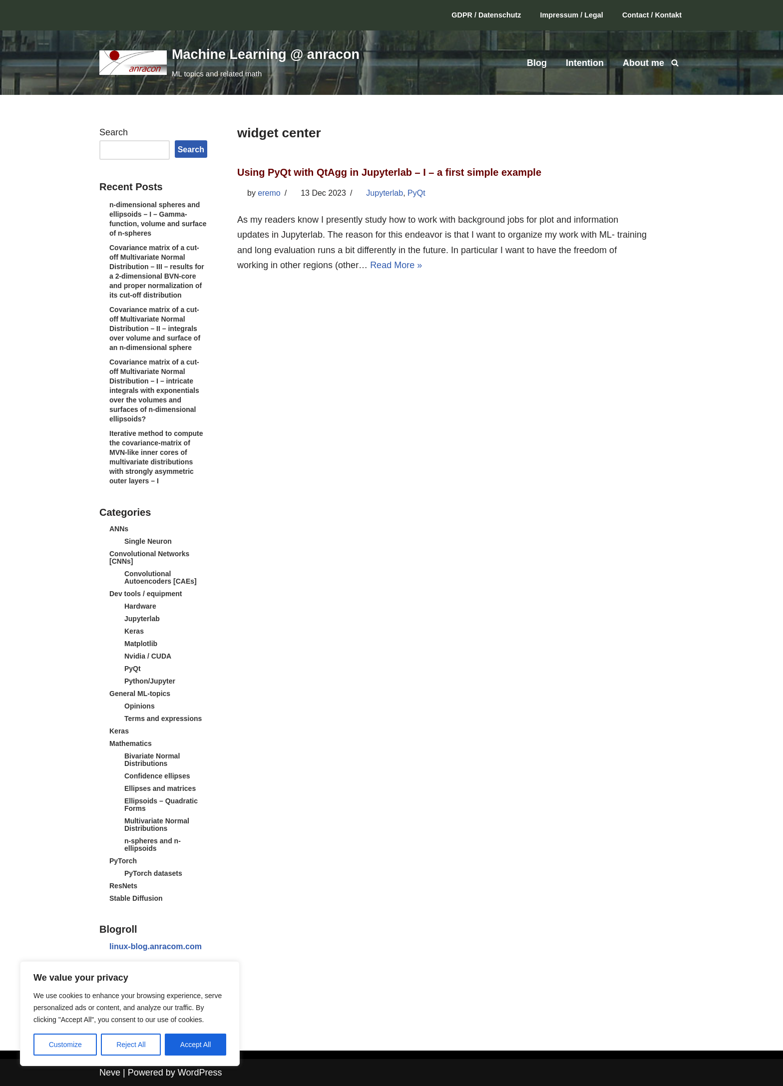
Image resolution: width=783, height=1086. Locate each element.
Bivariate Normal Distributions (152, 759)
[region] (130, 1013)
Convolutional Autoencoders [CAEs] (160, 577)
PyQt (132, 669)
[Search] (675, 62)
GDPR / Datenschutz (486, 15)
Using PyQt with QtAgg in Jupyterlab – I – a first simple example (389, 172)
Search (113, 132)
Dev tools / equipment (145, 594)
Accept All (195, 1045)
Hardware (140, 606)
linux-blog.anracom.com (155, 946)
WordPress (200, 1073)
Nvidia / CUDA (147, 656)
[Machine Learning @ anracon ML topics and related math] (229, 62)
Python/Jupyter (149, 681)
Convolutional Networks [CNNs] (149, 557)
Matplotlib (140, 644)
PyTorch (123, 861)
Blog (537, 63)
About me (643, 63)
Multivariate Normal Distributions (156, 824)
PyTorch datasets (153, 873)
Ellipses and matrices (160, 788)
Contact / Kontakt (652, 15)
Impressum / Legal (571, 15)
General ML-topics (139, 694)
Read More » (396, 265)
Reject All (130, 1045)
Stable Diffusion (136, 898)
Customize (65, 1045)
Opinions (139, 706)
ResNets (123, 886)
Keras (134, 631)
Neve (109, 1073)
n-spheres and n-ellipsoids (152, 844)
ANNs (118, 529)
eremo (269, 193)
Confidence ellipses (157, 776)
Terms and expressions (163, 719)
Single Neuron (148, 541)
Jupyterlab (142, 619)
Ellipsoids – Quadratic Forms (161, 804)
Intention (585, 63)
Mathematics (130, 743)
